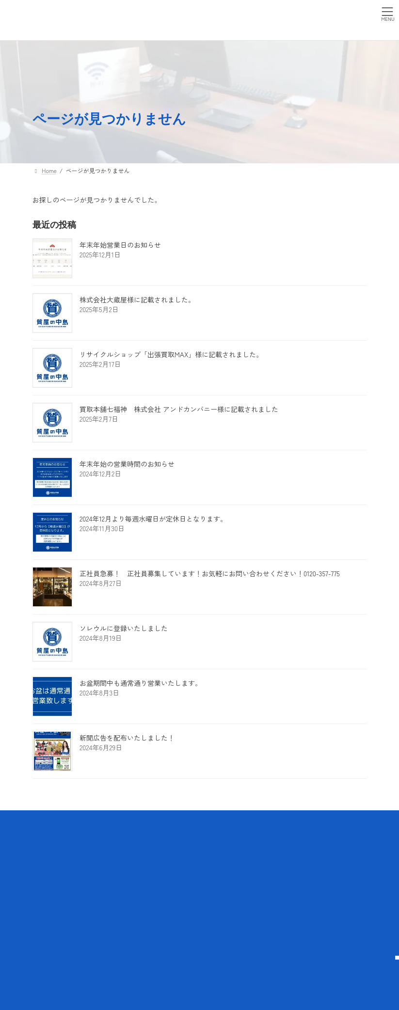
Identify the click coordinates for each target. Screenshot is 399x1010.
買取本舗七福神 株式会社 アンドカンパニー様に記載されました (179, 409)
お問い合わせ (171, 898)
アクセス (165, 864)
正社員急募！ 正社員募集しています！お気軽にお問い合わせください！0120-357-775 (210, 573)
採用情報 (165, 915)
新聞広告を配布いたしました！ (127, 737)
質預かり (55, 898)
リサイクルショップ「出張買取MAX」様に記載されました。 (171, 354)
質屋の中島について (55, 860)
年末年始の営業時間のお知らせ (130, 464)
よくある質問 (171, 881)
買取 (50, 915)
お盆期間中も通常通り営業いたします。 (141, 683)
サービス (50, 881)
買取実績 (107, 881)
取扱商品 (107, 839)
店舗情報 (107, 915)
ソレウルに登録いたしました (124, 628)
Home (45, 839)
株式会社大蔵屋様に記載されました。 (137, 299)
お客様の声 (110, 898)
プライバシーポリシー (171, 843)
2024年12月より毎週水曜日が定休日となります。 (153, 518)
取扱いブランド (113, 860)
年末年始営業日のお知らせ (120, 245)
